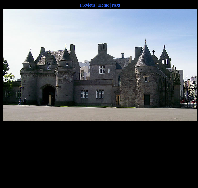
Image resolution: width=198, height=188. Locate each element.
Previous (87, 5)
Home (103, 5)
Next (116, 5)
